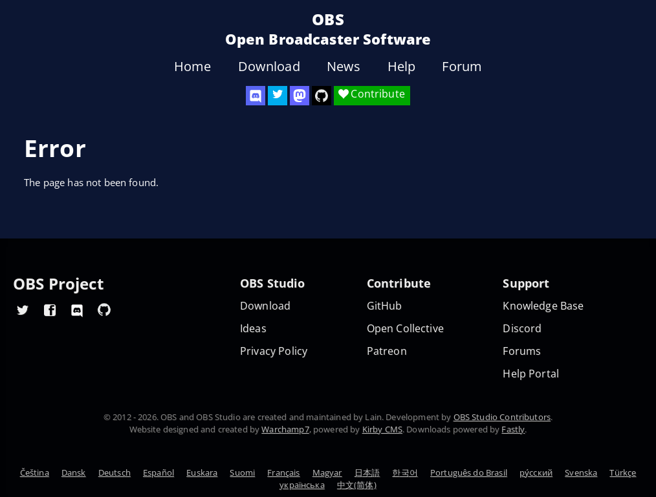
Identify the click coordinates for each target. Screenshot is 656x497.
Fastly (513, 429)
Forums (522, 351)
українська (302, 485)
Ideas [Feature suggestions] (253, 329)
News (344, 66)
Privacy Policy (273, 351)
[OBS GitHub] (104, 309)
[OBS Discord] (255, 95)
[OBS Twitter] (277, 95)
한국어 (404, 472)
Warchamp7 (285, 429)
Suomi (242, 472)
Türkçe (622, 472)
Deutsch (114, 472)
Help (402, 66)
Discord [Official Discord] (522, 329)
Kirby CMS (382, 429)
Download (269, 66)
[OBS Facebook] (50, 309)
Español (158, 472)
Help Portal (531, 374)
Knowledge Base (543, 306)
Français (283, 472)
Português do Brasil (468, 472)
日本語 (367, 472)
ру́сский (535, 472)
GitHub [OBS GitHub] (384, 306)
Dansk (73, 472)
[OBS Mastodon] (299, 95)
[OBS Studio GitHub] (321, 95)
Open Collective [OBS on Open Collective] (405, 329)
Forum (462, 66)
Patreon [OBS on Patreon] (387, 351)
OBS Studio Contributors (502, 417)
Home (193, 66)
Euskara (201, 472)
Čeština (34, 472)
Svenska (581, 472)
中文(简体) (357, 485)
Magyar (327, 472)
